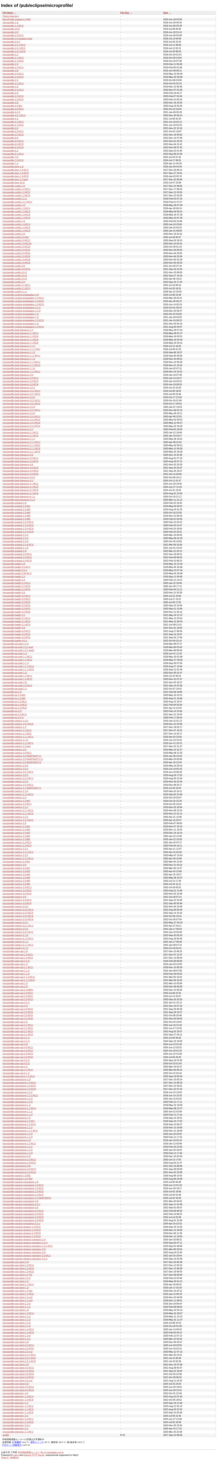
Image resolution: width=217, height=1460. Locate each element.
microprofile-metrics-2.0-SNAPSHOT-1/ (22, 756)
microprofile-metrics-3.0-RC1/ (17, 887)
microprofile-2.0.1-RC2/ (14, 48)
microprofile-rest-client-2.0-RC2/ (18, 1348)
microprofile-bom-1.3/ (13, 166)
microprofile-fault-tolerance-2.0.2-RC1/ (21, 400)
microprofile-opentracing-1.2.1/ (18, 1127)
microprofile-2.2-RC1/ (13, 67)
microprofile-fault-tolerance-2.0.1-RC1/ (21, 391)
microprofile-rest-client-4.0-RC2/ (18, 1390)
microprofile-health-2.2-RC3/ (16, 589)
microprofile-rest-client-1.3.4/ (17, 1326)
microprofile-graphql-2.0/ (15, 551)
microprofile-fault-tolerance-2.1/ (18, 429)
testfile (6, 1435)
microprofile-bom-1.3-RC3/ (16, 176)
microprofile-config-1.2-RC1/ (16, 189)
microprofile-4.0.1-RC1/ (14, 115)
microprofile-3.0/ (11, 70)
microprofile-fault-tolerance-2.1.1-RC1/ (21, 442)
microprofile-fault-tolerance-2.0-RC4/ (20, 384)
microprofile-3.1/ (11, 80)
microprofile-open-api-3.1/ (15, 1022)
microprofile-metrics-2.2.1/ (15, 807)
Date (165, 13)
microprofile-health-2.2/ (14, 580)
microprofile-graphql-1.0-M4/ (16, 512)
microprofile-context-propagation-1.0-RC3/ (23, 304)
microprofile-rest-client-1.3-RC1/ (18, 1313)
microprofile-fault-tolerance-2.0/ (18, 375)
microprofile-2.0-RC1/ (13, 35)
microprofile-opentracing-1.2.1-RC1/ (20, 1131)
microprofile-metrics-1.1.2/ (15, 740)
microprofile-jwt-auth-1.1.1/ (16, 663)
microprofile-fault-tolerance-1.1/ (18, 330)
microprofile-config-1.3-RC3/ (16, 215)
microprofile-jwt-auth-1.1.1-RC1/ (18, 666)
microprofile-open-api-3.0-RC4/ (18, 1015)
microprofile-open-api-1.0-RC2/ (18, 958)
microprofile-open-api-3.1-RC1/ (18, 1025)
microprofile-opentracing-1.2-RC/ (19, 1121)
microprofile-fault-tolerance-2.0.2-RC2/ (21, 404)
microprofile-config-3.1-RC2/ (16, 288)
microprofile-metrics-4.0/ (14, 897)
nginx (16, 1455)
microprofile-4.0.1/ (11, 112)
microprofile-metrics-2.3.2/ (15, 855)
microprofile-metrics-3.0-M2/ (16, 871)
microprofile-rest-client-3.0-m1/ (18, 1380)
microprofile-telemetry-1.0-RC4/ (18, 1400)
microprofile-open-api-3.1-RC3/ (18, 1031)
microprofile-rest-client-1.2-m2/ (18, 1300)
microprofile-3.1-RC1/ (13, 83)
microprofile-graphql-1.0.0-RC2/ (18, 525)
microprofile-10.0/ (11, 29)
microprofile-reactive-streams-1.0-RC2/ (22, 1230)
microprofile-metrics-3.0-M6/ (16, 884)
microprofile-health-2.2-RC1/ (16, 583)
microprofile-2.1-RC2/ (13, 61)
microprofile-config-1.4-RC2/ (16, 227)
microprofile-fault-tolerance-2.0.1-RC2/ (21, 394)
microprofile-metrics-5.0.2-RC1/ (18, 932)
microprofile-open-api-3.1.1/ (16, 1038)
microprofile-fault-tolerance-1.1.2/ (19, 352)
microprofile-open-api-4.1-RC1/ (18, 1070)
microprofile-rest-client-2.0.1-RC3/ (19, 1361)
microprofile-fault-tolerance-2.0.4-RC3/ (21, 423)
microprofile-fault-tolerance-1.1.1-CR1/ (21, 349)
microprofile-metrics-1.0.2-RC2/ (18, 724)
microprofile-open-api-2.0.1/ (16, 1002)
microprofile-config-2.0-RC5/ (16, 253)
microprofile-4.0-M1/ (12, 106)
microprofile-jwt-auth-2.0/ (15, 682)
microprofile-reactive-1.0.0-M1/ (18, 1179)
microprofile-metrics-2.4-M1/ (16, 862)
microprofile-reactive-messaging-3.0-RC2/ (23, 1214)
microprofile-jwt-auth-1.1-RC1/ (17, 657)
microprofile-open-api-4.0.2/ (16, 1063)
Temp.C (5, 1457)
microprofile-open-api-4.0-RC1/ (18, 1047)
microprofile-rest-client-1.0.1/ (17, 1278)
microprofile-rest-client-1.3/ (16, 1310)
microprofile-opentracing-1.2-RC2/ (19, 1124)
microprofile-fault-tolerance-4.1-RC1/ (20, 484)
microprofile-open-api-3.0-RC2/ (18, 1009)
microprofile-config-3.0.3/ (15, 279)
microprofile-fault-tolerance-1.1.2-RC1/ (21, 356)
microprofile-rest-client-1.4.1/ (17, 1339)
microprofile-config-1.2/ (14, 186)
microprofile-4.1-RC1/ (13, 122)
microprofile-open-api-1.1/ (15, 964)
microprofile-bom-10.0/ (14, 182)
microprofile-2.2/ (11, 64)
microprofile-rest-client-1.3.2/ (17, 1320)
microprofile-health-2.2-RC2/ (16, 586)
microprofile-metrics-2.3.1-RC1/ (18, 852)
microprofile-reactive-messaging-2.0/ (20, 1201)
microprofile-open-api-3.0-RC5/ (18, 1018)
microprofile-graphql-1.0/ (15, 503)
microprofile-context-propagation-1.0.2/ (22, 311)
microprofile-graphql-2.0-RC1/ (17, 554)
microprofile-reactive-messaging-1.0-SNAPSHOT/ (27, 1198)
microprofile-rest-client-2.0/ (16, 1342)
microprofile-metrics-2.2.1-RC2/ (18, 813)
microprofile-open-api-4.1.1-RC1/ (19, 1076)
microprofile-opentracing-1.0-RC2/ (19, 1086)
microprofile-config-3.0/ (14, 266)
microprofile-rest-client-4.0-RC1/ (18, 1387)
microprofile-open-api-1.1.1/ (16, 971)
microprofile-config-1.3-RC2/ (16, 211)
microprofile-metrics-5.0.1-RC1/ (18, 926)
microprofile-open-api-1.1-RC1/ (18, 967)
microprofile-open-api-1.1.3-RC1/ (19, 977)
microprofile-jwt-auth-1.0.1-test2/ (18, 650)
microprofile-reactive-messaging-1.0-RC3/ (23, 1191)
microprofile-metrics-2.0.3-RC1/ (18, 785)
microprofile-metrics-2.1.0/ (15, 791)
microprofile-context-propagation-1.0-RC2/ (23, 301)
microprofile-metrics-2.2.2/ (15, 817)
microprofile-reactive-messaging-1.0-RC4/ (23, 1195)
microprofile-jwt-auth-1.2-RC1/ (17, 676)
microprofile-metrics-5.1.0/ (15, 935)
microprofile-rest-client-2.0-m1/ (18, 1352)
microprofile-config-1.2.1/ (15, 199)
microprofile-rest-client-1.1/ (16, 1281)
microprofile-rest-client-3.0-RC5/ (18, 1377)
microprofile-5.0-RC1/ (13, 131)
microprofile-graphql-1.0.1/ (16, 535)
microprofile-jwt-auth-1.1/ (15, 653)
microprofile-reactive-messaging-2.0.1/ (21, 1204)
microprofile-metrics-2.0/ (14, 750)
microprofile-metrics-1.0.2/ (15, 721)
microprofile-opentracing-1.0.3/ (18, 1102)
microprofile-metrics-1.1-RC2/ (17, 733)
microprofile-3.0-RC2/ (13, 77)
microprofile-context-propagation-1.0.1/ (22, 308)
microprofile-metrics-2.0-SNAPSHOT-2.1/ (23, 759)
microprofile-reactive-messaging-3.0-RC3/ (23, 1217)
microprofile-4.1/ (11, 119)
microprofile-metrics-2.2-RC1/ (17, 804)
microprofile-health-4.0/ (14, 628)
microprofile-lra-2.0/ (12, 711)
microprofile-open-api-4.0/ (15, 1044)
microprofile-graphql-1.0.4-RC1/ (18, 545)
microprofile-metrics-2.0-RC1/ (17, 753)
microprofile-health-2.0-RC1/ (16, 567)
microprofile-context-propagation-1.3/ (21, 324)
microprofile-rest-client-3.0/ (16, 1364)
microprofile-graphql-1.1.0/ (16, 548)
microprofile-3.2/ (11, 87)
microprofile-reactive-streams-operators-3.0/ (24, 1252)
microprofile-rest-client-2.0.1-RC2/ (19, 1358)
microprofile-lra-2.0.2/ (13, 717)
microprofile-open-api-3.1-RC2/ (18, 1028)
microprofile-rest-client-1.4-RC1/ (18, 1329)
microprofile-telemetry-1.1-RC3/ (18, 1412)
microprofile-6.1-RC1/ (13, 154)
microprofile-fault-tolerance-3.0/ (18, 455)
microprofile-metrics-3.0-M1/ (16, 868)
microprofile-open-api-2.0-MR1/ (18, 990)
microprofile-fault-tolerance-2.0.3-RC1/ (21, 410)
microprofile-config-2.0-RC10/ (17, 243)
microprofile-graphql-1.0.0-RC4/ (18, 532)
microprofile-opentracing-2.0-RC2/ (19, 1163)
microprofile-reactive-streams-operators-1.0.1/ (25, 1243)
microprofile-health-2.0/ (14, 564)
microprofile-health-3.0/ (14, 592)
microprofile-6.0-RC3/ (13, 147)
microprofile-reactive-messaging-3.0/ (20, 1207)
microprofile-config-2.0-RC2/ (16, 247)
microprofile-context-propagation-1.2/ (21, 317)
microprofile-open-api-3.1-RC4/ (18, 1034)
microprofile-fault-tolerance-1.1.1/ (19, 346)
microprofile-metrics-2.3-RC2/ (17, 846)
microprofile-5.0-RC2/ (13, 135)
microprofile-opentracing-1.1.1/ (18, 1111)
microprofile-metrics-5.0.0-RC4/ (18, 919)
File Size (124, 13)
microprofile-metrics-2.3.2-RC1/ (18, 858)
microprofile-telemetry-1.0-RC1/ (18, 1396)
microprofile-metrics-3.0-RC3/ (17, 894)
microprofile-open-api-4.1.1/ (16, 1073)
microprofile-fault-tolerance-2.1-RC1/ (20, 432)
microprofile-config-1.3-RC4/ (16, 218)
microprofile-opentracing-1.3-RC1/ (19, 1143)
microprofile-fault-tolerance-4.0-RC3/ (20, 468)
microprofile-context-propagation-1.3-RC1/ (23, 327)
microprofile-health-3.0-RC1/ (16, 596)
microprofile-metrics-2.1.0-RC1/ (18, 794)
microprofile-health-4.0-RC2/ (16, 634)
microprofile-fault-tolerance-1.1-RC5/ (20, 340)
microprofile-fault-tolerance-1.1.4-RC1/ (21, 371)
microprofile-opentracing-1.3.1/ (18, 1147)
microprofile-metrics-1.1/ (14, 727)
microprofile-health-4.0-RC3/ (16, 637)
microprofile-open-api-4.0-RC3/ (18, 1054)
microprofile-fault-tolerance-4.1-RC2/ (20, 487)
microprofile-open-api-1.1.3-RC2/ (19, 980)
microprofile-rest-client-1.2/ (16, 1288)
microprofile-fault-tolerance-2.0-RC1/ (20, 378)
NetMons (14, 1457)
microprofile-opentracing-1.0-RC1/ (19, 1083)
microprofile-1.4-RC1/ (13, 26)
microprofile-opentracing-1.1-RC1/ (19, 1108)
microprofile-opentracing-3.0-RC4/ (19, 1172)
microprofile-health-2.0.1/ (15, 570)
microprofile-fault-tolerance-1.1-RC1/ (20, 333)
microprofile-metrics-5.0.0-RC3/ (18, 916)
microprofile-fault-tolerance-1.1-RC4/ (20, 336)
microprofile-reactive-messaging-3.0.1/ (21, 1223)
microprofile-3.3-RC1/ (13, 96)
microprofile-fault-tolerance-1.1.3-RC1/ (21, 362)
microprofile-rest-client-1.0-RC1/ (18, 1265)
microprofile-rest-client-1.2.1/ (17, 1307)
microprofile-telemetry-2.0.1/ (16, 1425)
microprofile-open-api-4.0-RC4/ (18, 1057)
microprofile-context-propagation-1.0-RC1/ (23, 298)
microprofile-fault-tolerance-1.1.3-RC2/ (21, 365)
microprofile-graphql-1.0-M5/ (16, 516)
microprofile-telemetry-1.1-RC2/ (18, 1409)
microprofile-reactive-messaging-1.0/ (20, 1182)
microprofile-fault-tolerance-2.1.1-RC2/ (21, 445)
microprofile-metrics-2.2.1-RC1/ (18, 810)
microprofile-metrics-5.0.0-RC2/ (18, 913)
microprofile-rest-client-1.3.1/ (17, 1316)
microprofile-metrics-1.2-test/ (17, 746)
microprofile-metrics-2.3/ (14, 823)
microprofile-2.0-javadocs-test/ (17, 38)
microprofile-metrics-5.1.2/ (15, 948)
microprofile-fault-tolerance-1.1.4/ (19, 368)
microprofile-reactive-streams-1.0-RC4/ (22, 1236)
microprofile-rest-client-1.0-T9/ (17, 1275)
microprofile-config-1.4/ (14, 221)
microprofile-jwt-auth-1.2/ (15, 673)
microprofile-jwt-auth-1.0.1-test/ (18, 647)
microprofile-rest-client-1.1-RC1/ (18, 1284)
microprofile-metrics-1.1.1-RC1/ (18, 737)
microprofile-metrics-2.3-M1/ (16, 826)
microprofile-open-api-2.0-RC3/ (18, 999)
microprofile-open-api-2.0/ (15, 986)
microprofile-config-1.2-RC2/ (16, 192)
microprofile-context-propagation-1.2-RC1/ (23, 320)
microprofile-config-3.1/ (14, 282)
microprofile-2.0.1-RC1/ (14, 45)
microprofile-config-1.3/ (14, 205)
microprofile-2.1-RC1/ (13, 58)
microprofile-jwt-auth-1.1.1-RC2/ (18, 669)
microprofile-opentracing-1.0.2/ (18, 1099)
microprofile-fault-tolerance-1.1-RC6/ (20, 343)
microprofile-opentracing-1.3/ (17, 1140)
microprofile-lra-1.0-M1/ (14, 695)
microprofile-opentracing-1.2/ (17, 1118)
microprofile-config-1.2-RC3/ (16, 195)
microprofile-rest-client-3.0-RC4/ (18, 1374)
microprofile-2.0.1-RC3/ (14, 51)
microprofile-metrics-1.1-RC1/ (17, 730)
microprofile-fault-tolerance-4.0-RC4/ (20, 471)
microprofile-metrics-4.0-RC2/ (17, 900)
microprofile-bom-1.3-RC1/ (16, 170)
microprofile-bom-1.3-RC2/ (16, 173)
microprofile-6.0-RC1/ (13, 141)
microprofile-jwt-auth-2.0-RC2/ (17, 685)
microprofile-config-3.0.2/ (15, 275)
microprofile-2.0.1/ (11, 42)
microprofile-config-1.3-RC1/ (16, 208)
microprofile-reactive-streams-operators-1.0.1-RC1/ (28, 1246)
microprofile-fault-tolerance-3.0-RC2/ (20, 461)
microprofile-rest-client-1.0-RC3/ (18, 1271)
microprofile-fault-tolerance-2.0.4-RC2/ (21, 420)
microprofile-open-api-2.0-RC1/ (18, 993)
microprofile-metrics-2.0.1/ (15, 769)
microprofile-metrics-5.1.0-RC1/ (18, 938)
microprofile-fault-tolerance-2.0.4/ (19, 413)
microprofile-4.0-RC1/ (13, 109)
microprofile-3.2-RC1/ (13, 90)
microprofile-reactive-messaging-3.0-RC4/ (23, 1220)
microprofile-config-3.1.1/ (15, 291)
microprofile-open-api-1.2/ (15, 983)
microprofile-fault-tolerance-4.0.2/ (19, 477)
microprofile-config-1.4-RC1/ (16, 224)
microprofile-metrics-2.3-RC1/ (17, 842)
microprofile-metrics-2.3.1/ (15, 849)
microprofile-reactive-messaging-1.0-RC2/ (23, 1188)
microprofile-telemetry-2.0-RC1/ (18, 1419)
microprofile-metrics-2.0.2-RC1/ (18, 778)
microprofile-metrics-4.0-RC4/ (17, 903)
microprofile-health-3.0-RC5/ (16, 608)
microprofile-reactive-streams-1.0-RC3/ (22, 1233)
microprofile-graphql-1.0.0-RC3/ (18, 529)
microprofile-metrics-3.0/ (14, 865)
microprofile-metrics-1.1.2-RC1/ (18, 743)
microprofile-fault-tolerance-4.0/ (18, 464)
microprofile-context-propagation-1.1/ (21, 314)
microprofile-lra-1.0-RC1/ (15, 701)
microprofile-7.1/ (11, 163)
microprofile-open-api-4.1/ (15, 1067)
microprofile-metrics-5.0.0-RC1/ (18, 910)
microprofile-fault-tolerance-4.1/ (18, 480)
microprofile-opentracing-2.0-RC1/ (19, 1159)
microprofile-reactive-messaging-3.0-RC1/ (23, 1211)
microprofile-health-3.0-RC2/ (16, 599)
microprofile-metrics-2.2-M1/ (16, 801)
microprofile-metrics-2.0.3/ (15, 781)
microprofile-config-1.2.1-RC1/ (17, 202)
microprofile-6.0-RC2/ (13, 144)
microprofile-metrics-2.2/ (14, 797)
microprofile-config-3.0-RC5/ (16, 269)
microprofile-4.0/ (11, 103)
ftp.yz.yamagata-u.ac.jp (52, 1452)
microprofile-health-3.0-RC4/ (16, 605)
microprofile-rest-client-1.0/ (16, 1262)
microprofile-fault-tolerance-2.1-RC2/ (20, 436)
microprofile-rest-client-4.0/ (16, 1384)
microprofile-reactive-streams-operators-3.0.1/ (25, 1259)
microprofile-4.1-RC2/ (13, 125)
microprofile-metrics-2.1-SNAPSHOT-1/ (22, 788)
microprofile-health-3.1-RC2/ (16, 621)
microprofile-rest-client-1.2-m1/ (18, 1297)
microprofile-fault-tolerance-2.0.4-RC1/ (21, 416)
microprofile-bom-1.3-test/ (15, 179)
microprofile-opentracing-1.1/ (17, 1105)
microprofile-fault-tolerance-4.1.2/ (19, 500)
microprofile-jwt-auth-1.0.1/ (16, 644)
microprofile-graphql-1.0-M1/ (16, 506)
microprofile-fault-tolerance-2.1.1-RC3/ (21, 448)
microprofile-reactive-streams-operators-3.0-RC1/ (27, 1255)
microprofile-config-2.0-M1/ (16, 237)
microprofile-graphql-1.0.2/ (16, 538)
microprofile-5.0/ (11, 128)
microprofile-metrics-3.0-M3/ (16, 874)
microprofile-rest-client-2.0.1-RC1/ (19, 1355)
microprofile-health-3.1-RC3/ (16, 625)
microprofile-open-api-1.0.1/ (16, 961)
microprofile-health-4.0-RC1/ (16, 631)
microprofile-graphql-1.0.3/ (16, 541)
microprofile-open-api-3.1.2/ (16, 1041)
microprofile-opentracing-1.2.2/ (18, 1134)
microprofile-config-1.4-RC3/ (16, 231)
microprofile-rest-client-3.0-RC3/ (18, 1371)
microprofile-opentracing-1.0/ (17, 1079)
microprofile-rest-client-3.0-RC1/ (18, 1368)
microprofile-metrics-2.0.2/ (15, 775)
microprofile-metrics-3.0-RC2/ (17, 890)
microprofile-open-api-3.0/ (15, 1006)
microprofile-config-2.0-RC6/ (16, 256)
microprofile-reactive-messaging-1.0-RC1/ (23, 1185)
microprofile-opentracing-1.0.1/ (18, 1092)
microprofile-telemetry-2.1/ (15, 1428)
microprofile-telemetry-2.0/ (15, 1416)
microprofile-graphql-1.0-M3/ (16, 509)
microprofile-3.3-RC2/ (13, 99)
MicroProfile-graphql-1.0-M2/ (17, 19)
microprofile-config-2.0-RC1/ (16, 240)
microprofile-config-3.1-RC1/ (16, 285)
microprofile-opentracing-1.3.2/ (18, 1150)
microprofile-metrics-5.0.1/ (15, 922)
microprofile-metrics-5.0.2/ (15, 929)
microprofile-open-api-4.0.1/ (16, 1060)
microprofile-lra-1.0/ (12, 692)
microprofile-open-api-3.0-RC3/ (18, 1012)
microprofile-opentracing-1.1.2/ (18, 1115)
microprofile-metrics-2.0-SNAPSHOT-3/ (22, 762)
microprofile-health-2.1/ (14, 576)
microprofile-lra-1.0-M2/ (14, 698)
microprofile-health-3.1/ (14, 615)
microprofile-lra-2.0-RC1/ (15, 714)
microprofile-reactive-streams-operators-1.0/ (24, 1239)
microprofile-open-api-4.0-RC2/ (18, 1050)
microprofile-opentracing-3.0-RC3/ (19, 1169)
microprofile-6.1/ (11, 151)
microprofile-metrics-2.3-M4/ (16, 836)
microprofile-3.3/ (11, 93)
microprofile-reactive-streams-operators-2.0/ (24, 1249)
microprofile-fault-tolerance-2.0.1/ (19, 387)
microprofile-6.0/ (11, 138)
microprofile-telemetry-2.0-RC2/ (18, 1422)
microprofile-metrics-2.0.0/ (15, 766)
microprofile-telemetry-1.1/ (15, 1403)
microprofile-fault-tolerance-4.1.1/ (19, 496)
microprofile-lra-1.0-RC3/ (15, 708)
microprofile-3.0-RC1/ (13, 74)
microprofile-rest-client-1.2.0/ (17, 1304)
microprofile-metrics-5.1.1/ (15, 942)
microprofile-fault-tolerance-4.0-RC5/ (20, 474)
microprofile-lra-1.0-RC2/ (15, 705)
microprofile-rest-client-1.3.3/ (17, 1323)
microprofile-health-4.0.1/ (15, 641)
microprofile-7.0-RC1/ (13, 160)
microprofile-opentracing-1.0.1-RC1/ (20, 1095)
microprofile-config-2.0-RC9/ (16, 263)
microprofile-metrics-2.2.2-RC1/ (18, 820)
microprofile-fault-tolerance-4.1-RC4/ (20, 493)
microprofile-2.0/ (11, 32)
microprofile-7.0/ (11, 157)
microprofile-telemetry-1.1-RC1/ (18, 1406)
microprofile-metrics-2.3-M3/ (16, 833)
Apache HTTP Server (34, 1455)
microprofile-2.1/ (11, 54)
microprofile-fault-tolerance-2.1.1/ (19, 439)
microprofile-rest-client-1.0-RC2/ (18, 1268)
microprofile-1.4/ (11, 22)
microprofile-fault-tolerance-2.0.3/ (19, 407)
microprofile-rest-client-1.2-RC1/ (18, 1294)
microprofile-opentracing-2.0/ (17, 1156)
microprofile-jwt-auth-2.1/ (15, 689)
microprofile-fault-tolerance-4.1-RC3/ (20, 490)
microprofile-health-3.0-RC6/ (16, 612)
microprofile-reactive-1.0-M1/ (17, 1175)
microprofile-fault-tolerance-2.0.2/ (19, 397)
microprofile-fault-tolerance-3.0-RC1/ (20, 458)
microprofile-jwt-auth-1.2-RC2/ (17, 679)
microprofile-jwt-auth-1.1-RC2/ (17, 660)
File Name (8, 13)
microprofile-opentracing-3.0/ (17, 1166)
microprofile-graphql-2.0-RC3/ (17, 561)
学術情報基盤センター (29, 1452)
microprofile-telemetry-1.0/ (15, 1393)
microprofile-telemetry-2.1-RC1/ (18, 1432)
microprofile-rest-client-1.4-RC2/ (18, 1332)
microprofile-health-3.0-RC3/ (16, 602)
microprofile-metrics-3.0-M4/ (16, 878)
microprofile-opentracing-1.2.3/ (18, 1137)
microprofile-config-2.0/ (14, 234)
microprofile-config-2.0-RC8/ (16, 259)
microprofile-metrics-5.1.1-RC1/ (18, 945)
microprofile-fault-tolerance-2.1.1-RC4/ (21, 452)
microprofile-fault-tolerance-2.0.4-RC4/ (21, 426)
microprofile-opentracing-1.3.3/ (18, 1153)
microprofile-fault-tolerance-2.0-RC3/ (20, 381)
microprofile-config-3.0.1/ (15, 272)
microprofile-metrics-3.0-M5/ (16, 881)
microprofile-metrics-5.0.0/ (15, 906)
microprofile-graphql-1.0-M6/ (16, 519)
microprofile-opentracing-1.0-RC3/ (19, 1089)
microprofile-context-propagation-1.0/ (21, 295)
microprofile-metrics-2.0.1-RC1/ (18, 772)
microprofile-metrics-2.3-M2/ (16, 829)
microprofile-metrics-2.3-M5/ (16, 839)
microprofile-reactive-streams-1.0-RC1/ (22, 1227)
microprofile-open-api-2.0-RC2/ (18, 996)
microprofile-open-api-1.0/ (15, 951)
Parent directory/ (11, 16)
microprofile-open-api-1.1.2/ (16, 974)
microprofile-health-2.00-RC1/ (17, 573)
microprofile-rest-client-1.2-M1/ (18, 1291)
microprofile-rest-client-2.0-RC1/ (18, 1345)
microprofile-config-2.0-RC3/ (16, 250)
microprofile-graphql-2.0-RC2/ (17, 557)
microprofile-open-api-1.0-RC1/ (18, 954)
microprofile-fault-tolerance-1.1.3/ (19, 359)
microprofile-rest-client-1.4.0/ (17, 1336)
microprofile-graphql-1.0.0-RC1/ (18, 522)
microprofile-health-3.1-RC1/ (16, 618)
